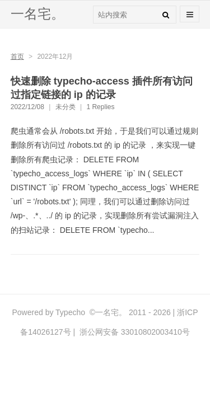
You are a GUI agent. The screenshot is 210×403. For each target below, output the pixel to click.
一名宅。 (37, 13)
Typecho (70, 312)
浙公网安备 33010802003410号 (133, 331)
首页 (17, 56)
